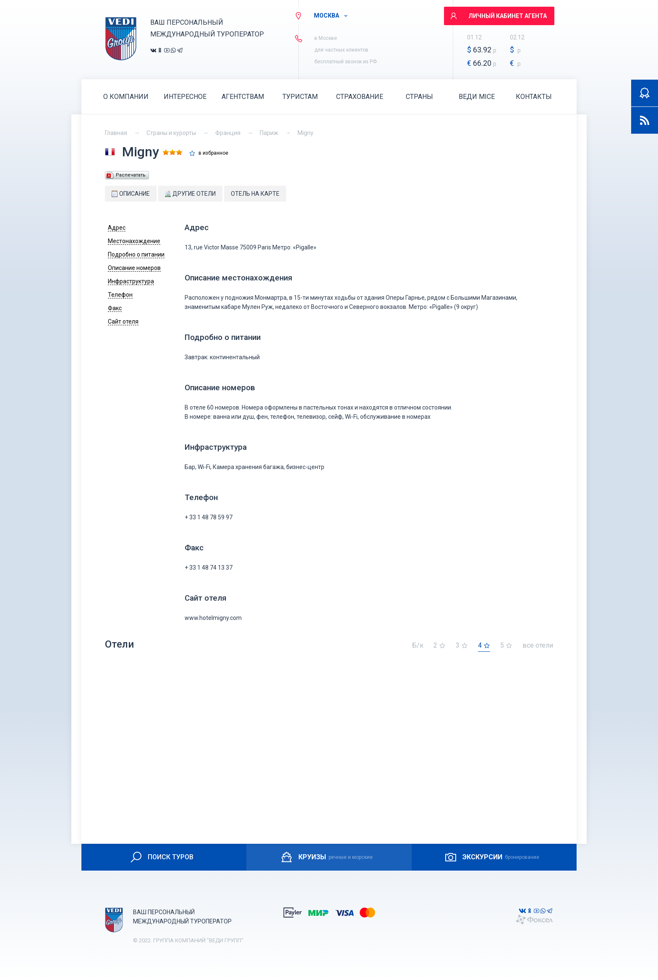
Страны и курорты (171, 133)
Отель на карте (255, 193)
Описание (131, 193)
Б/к (417, 645)
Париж (269, 133)
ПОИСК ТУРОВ (161, 857)
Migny (305, 133)
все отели (537, 645)
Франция (227, 133)
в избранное (213, 153)
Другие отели (190, 193)
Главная (116, 133)
